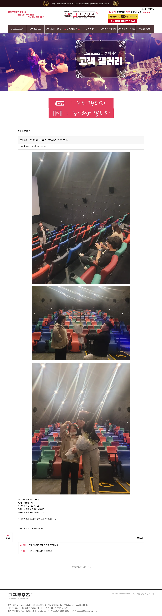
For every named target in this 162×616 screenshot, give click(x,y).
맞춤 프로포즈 (35, 29)
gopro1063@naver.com (87, 611)
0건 (33, 146)
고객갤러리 (90, 29)
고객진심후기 (72, 29)
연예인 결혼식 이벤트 (126, 29)
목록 (140, 538)
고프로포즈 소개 (17, 29)
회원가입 (151, 9)
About (115, 594)
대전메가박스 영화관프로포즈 (41, 551)
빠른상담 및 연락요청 (145, 594)
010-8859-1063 (62, 611)
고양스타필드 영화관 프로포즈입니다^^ (44, 545)
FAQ (133, 594)
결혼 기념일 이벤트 (53, 29)
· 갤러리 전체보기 (23, 131)
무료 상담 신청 (145, 29)
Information (124, 594)
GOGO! (146, 12)
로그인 (144, 9)
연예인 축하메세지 (108, 29)
